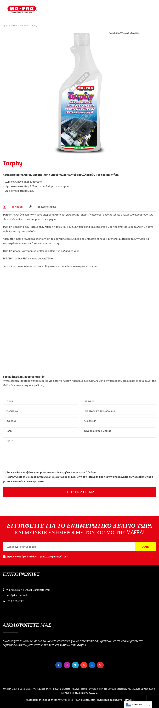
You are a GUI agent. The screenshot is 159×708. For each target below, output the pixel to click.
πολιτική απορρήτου (52, 477)
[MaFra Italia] (21, 9)
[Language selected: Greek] (138, 704)
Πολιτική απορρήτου (85, 700)
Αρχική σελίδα (10, 25)
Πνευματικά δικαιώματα (109, 700)
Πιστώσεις (128, 700)
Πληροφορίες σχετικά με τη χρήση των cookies (49, 700)
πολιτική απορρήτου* (55, 556)
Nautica (24, 25)
